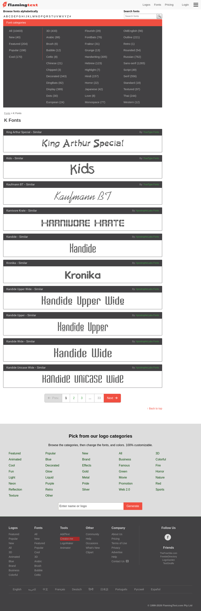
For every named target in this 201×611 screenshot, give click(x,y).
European (52, 102)
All (10, 30)
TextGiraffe (168, 563)
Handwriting (92, 56)
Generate (132, 506)
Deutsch (75, 589)
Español (153, 589)
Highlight (90, 69)
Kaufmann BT (14, 184)
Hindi (88, 76)
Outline (127, 37)
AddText (65, 534)
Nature (160, 477)
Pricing (169, 4)
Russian (128, 56)
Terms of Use (119, 543)
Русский (137, 589)
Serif (126, 76)
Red (158, 483)
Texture (13, 495)
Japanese (91, 89)
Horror (89, 82)
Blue (48, 459)
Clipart (89, 552)
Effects (86, 465)
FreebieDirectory (168, 556)
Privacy (115, 547)
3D (48, 30)
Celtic (49, 56)
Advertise (116, 552)
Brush (49, 43)
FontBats (90, 37)
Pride (85, 483)
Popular (14, 50)
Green (123, 471)
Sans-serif (129, 63)
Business (125, 459)
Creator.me (66, 538)
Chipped (51, 69)
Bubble (50, 50)
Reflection (15, 489)
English (15, 589)
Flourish (90, 30)
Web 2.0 (124, 489)
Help (88, 538)
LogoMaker (66, 543)
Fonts (157, 4)
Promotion (125, 483)
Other (49, 495)
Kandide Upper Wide (19, 289)
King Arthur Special (18, 132)
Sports (160, 489)
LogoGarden (168, 560)
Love (88, 95)
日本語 (102, 589)
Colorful (161, 459)
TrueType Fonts (151, 132)
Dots (49, 95)
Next (112, 398)
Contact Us (120, 561)
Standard (129, 82)
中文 (43, 589)
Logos (146, 4)
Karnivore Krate (16, 210)
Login (185, 4)
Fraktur (89, 43)
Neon (12, 483)
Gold (85, 471)
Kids (9, 158)
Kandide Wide (14, 341)
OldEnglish (130, 30)
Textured (128, 89)
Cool (12, 56)
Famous (124, 465)
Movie (123, 477)
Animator (65, 547)
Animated (15, 459)
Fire (158, 465)
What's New (93, 547)
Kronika (11, 263)
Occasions (92, 543)
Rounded (129, 50)
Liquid (49, 477)
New (12, 37)
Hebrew (90, 63)
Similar (37, 132)
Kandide (11, 236)
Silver (86, 489)
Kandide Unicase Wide (20, 367)
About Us (116, 534)
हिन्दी (89, 589)
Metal (86, 477)
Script (127, 69)
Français (58, 589)
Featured (14, 43)
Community (92, 534)
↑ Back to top (154, 408)
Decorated (52, 76)
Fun (11, 471)
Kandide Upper (15, 315)
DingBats (52, 82)
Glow (48, 471)
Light (12, 477)
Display (50, 89)
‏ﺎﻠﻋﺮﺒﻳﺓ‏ (30, 589)
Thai (126, 95)
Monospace (92, 102)
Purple (49, 483)
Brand (86, 459)
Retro (126, 43)
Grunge (89, 50)
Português (119, 589)
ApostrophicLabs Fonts (147, 210)
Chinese (51, 63)
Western (128, 102)
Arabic (50, 37)
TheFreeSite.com (168, 553)
